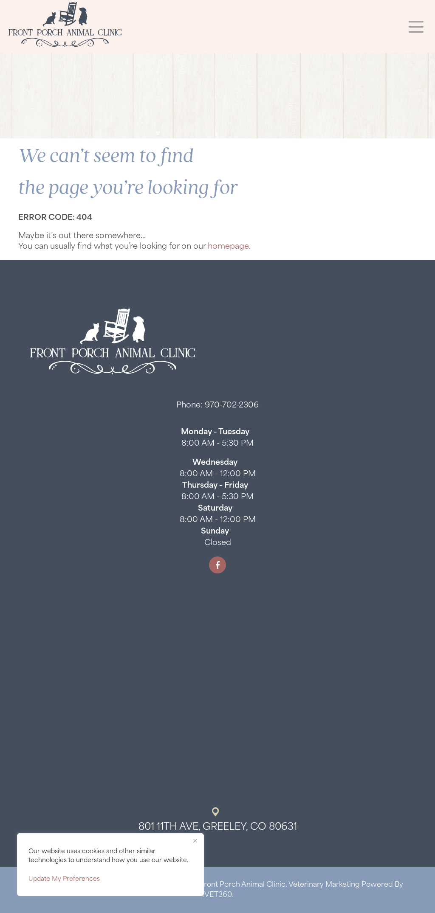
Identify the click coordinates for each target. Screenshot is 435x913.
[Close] (195, 840)
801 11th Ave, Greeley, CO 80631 (217, 827)
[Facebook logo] (217, 564)
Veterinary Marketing (324, 885)
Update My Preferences (64, 879)
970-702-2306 (232, 406)
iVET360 (217, 895)
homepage (228, 247)
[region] (110, 864)
